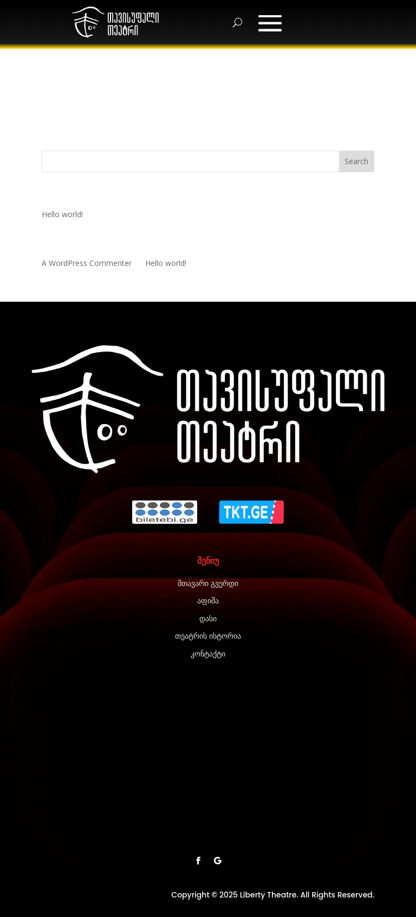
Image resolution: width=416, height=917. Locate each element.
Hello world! (62, 214)
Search (356, 161)
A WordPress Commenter (87, 263)
